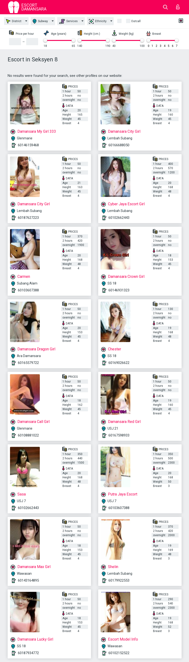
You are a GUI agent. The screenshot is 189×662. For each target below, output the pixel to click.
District (13, 21)
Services (68, 21)
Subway (40, 21)
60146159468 (28, 145)
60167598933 (118, 435)
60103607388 (28, 290)
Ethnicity (98, 21)
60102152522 (118, 653)
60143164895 (28, 580)
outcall (136, 21)
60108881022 (28, 435)
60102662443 (118, 218)
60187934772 (28, 653)
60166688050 (118, 145)
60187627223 (28, 218)
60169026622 (118, 363)
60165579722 (28, 363)
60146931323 (118, 290)
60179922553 (118, 580)
